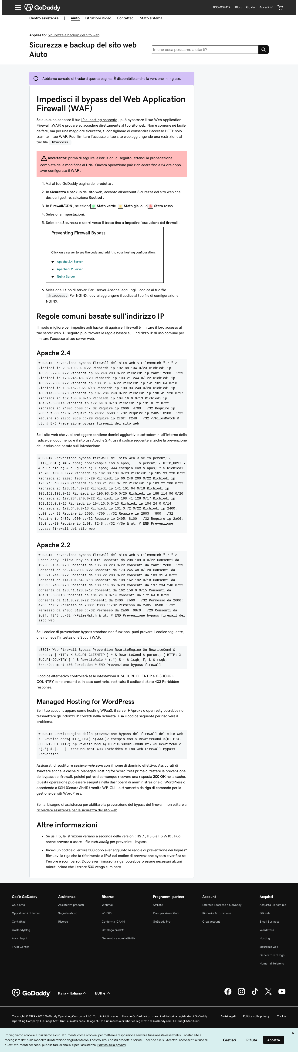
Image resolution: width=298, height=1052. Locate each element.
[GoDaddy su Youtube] (282, 994)
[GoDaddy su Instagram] (241, 994)
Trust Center (20, 946)
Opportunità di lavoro (26, 913)
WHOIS (107, 913)
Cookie (281, 1016)
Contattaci (125, 18)
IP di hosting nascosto (99, 119)
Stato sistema (151, 18)
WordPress (267, 929)
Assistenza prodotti (71, 904)
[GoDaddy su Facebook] (228, 994)
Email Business (269, 921)
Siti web (265, 913)
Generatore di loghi (272, 955)
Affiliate (158, 904)
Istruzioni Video (98, 18)
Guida (250, 7)
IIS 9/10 (164, 836)
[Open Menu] (16, 7)
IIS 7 (140, 836)
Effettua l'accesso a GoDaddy (221, 904)
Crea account (211, 921)
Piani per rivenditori (166, 913)
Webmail (107, 904)
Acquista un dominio (273, 904)
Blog (238, 7)
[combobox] (205, 49)
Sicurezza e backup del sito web (73, 35)
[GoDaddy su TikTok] (255, 994)
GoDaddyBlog (21, 929)
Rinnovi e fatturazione (216, 913)
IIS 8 (151, 836)
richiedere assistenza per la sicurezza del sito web (77, 810)
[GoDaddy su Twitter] (268, 994)
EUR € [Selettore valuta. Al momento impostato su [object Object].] (103, 993)
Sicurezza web (269, 946)
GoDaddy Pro (161, 921)
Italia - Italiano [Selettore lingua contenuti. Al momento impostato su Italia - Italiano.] (73, 993)
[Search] (263, 49)
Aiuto (75, 18)
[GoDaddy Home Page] (31, 993)
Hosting (265, 938)
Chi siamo (18, 904)
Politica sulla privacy (256, 1016)
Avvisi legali (19, 938)
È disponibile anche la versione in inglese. (147, 78)
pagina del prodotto (95, 183)
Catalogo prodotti (113, 929)
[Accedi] (266, 7)
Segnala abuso (67, 913)
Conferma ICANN (113, 921)
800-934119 (221, 7)
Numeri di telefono (272, 963)
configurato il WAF (63, 170)
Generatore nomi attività (118, 938)
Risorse (63, 921)
